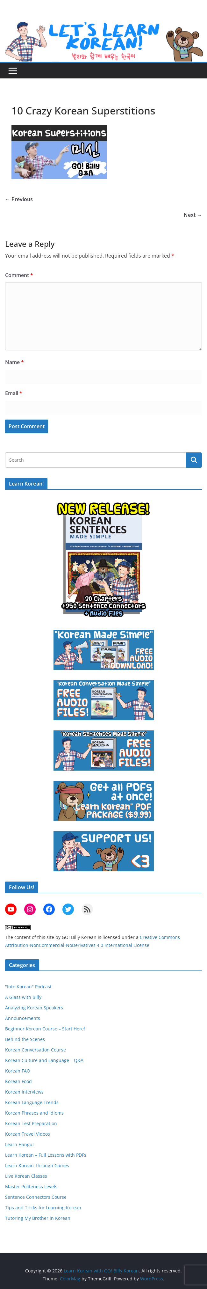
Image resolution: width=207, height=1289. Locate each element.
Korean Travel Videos (27, 1134)
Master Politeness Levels (31, 1186)
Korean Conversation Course (35, 1050)
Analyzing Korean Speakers (34, 1008)
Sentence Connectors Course (36, 1197)
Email (13, 393)
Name (14, 362)
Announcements (22, 1018)
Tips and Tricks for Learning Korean (43, 1208)
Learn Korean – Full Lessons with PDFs (45, 1155)
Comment (19, 275)
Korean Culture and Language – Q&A (44, 1060)
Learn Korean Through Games (37, 1165)
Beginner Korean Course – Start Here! (45, 1029)
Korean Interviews (24, 1092)
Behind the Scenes (25, 1039)
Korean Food (18, 1081)
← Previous (19, 199)
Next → (193, 214)
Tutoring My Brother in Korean (37, 1218)
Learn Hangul (19, 1144)
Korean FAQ (17, 1071)
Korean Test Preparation (31, 1123)
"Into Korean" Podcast (28, 987)
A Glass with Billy (23, 997)
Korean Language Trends (32, 1102)
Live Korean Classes (26, 1176)
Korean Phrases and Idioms (34, 1113)
